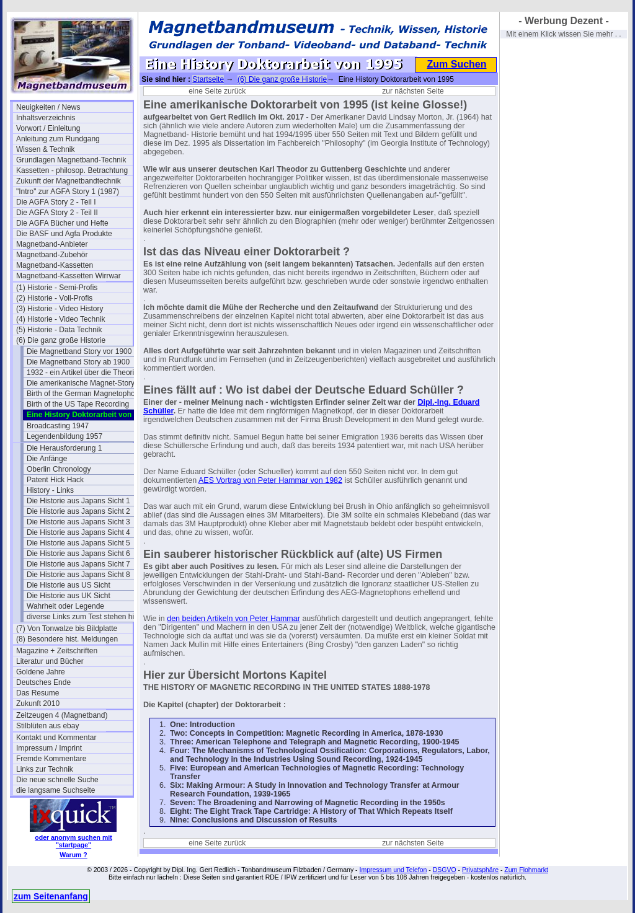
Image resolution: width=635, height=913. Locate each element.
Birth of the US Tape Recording (78, 404)
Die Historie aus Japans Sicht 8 (78, 574)
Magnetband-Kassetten (54, 265)
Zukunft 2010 (38, 703)
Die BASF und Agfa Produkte (64, 233)
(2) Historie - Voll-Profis (54, 298)
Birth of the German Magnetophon (83, 393)
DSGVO (444, 869)
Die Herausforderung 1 (64, 448)
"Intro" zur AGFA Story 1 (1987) (67, 191)
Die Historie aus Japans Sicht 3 (78, 522)
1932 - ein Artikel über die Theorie (82, 372)
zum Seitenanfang (51, 896)
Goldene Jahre (40, 672)
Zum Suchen (456, 64)
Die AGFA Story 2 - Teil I (56, 202)
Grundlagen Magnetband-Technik (71, 160)
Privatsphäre (480, 869)
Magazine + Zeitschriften (56, 650)
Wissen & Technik (45, 149)
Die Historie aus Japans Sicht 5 (78, 543)
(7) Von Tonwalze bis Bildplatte (66, 628)
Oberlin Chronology (59, 469)
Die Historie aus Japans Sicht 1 (78, 500)
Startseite (208, 79)
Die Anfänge (47, 458)
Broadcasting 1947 (58, 425)
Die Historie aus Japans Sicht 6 (78, 553)
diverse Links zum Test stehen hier (84, 616)
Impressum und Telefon (393, 869)
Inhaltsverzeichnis (45, 117)
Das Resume (37, 693)
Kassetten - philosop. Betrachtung (72, 170)
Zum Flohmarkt (526, 869)
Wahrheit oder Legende (65, 606)
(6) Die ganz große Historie (60, 340)
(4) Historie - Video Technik (60, 319)
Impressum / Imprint (49, 748)
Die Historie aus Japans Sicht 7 (78, 564)
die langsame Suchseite (55, 790)
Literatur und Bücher (50, 661)
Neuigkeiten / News (48, 107)
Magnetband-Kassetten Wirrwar (68, 275)
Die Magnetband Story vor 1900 (79, 351)
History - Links (50, 490)
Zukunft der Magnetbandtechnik (68, 181)
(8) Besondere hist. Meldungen (67, 639)
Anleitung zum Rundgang (58, 139)
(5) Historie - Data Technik (59, 329)
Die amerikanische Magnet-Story (81, 383)
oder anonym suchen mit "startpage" (73, 841)
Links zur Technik (44, 769)
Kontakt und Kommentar (56, 737)
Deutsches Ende (43, 682)
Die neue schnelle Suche (57, 779)
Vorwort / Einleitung (48, 128)
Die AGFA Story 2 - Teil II (57, 212)
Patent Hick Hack (55, 479)
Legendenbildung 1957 (64, 436)
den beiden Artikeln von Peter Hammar (233, 618)
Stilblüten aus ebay (47, 725)
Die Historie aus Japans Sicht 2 (78, 511)
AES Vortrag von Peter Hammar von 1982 (270, 480)
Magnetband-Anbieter (51, 244)
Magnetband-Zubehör (51, 254)
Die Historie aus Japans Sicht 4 (78, 532)
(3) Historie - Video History (59, 308)
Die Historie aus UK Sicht (68, 595)
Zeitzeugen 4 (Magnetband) (61, 715)
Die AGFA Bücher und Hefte (62, 223)
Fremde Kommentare (51, 758)
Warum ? (73, 854)
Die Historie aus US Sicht (68, 585)
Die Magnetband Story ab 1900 (78, 362)
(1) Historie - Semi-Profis (56, 287)
